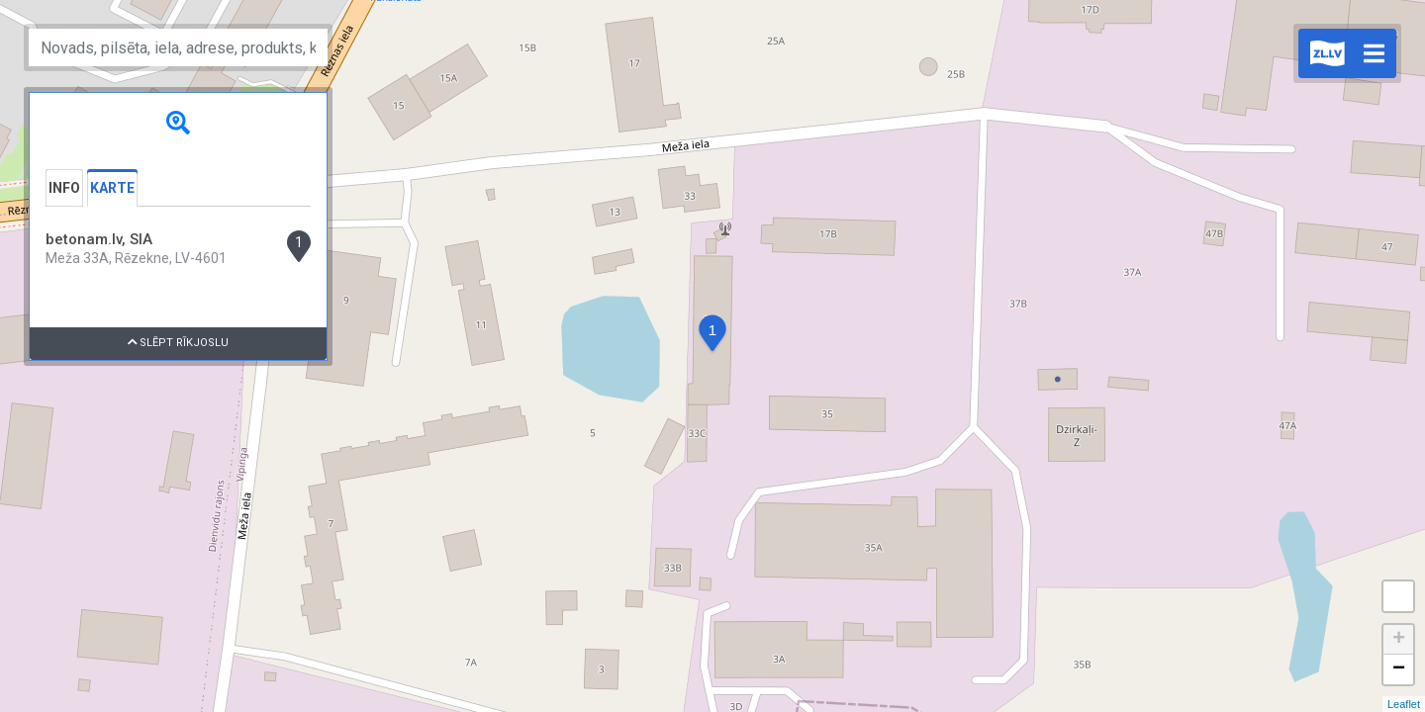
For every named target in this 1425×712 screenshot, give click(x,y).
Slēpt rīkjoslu (179, 342)
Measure (1398, 596)
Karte (112, 188)
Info (64, 188)
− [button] (1398, 669)
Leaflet (1403, 704)
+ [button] (1398, 640)
